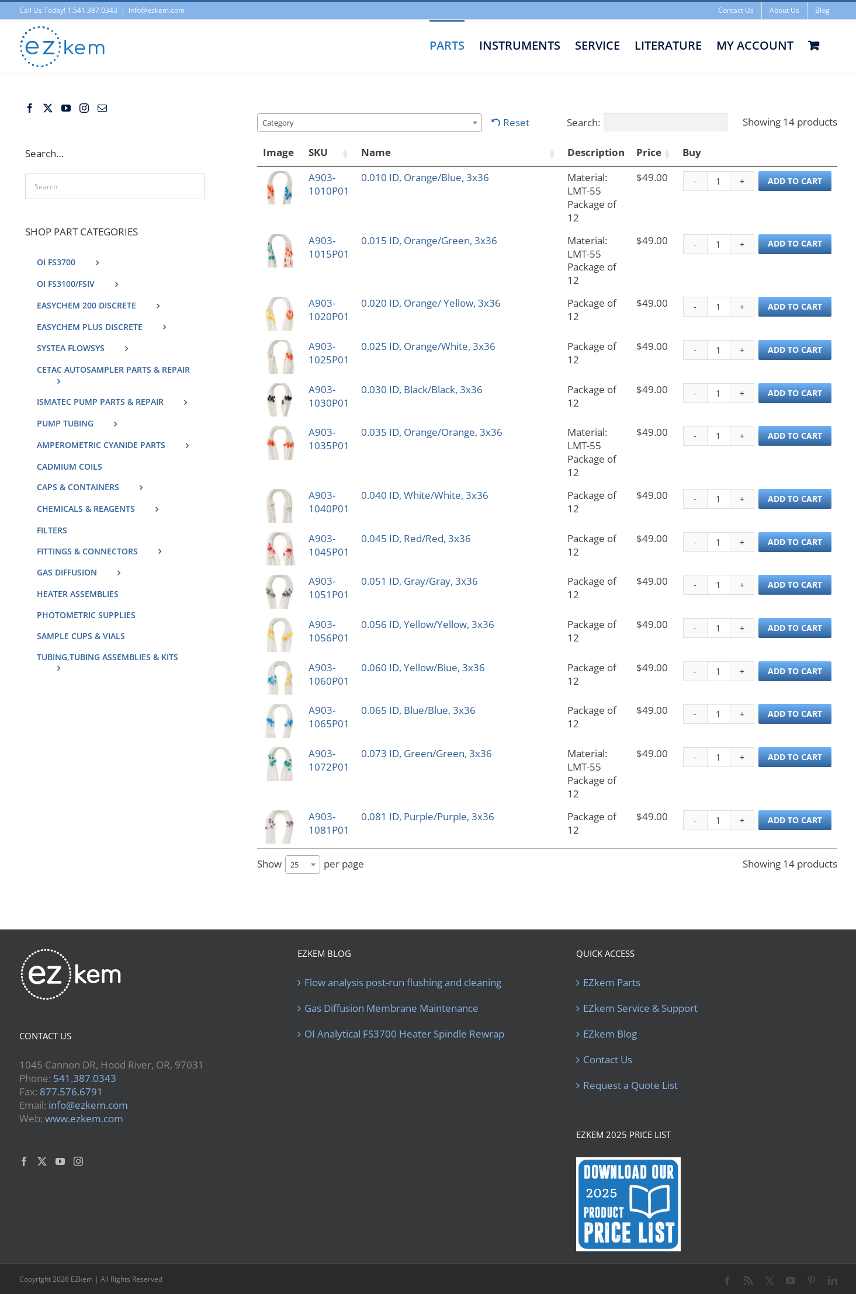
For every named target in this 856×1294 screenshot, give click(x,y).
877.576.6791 (71, 1074)
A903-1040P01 (346, 462)
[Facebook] (29, 108)
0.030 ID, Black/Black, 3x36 (453, 367)
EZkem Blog (610, 1016)
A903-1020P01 (346, 272)
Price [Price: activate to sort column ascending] (644, 152)
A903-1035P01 (346, 414)
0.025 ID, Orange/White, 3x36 (460, 320)
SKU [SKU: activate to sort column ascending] (322, 152)
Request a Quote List (630, 1067)
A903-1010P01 (346, 177)
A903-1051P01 (346, 557)
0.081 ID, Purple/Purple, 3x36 (459, 794)
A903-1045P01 (346, 509)
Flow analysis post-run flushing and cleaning (402, 965)
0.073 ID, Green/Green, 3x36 (458, 747)
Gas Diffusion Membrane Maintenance (391, 990)
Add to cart (795, 180)
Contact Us (607, 1042)
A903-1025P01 (346, 320)
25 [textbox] (294, 847)
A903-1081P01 (346, 794)
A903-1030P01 (346, 367)
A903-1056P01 (346, 604)
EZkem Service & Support (640, 990)
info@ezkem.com (157, 10)
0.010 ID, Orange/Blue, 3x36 (457, 177)
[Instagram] (84, 108)
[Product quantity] (718, 181)
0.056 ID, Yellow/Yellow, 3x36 (459, 604)
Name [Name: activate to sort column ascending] (407, 152)
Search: (647, 122)
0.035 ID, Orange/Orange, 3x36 (451, 421)
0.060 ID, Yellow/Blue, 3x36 (455, 651)
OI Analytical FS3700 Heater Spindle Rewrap (404, 1016)
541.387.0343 (84, 1060)
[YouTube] (66, 108)
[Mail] (102, 108)
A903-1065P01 (346, 699)
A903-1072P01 (346, 747)
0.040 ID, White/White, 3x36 (456, 462)
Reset (516, 122)
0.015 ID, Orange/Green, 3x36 (448, 231)
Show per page (310, 847)
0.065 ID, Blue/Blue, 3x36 (450, 699)
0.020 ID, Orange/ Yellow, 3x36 (450, 278)
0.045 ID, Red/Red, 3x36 (447, 509)
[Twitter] (48, 108)
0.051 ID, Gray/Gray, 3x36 (451, 557)
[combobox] (369, 122)
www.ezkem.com (84, 1101)
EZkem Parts (611, 965)
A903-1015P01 (346, 224)
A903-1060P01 (346, 651)
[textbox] (282, 122)
